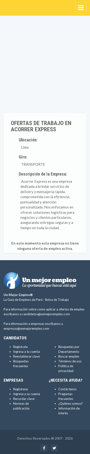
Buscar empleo (68, 356)
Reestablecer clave (26, 356)
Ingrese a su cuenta (26, 394)
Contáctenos (67, 389)
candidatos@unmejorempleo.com (46, 314)
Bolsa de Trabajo (57, 300)
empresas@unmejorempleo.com (26, 328)
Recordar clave (24, 399)
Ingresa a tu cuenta (26, 351)
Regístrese (20, 389)
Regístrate (20, 347)
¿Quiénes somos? (70, 403)
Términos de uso (70, 361)
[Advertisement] (45, 66)
